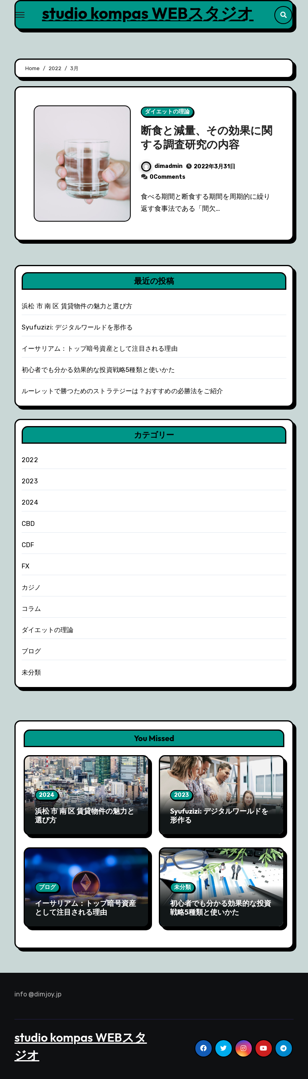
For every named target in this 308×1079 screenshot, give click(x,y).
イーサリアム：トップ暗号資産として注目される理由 (100, 348)
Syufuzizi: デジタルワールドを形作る (77, 327)
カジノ (31, 587)
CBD (28, 523)
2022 (30, 460)
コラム (31, 608)
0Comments (167, 177)
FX (25, 566)
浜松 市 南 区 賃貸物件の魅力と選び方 (77, 306)
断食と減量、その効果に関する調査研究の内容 (206, 137)
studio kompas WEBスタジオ (148, 13)
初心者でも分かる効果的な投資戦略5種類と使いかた (98, 370)
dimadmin (161, 166)
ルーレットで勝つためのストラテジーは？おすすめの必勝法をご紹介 (122, 391)
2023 (30, 481)
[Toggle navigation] (20, 15)
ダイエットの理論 (167, 111)
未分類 (31, 672)
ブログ (31, 651)
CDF (28, 545)
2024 (30, 502)
